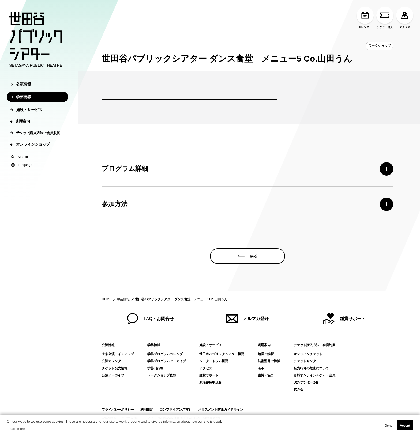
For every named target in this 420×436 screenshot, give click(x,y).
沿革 (261, 368)
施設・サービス (26, 119)
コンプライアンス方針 (176, 409)
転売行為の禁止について (311, 368)
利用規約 (146, 409)
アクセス (404, 18)
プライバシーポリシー (118, 409)
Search (19, 166)
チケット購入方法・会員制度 (35, 142)
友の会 (298, 389)
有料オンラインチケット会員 (314, 375)
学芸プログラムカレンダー (166, 354)
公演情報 (20, 93)
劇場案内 (19, 130)
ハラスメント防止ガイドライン (220, 409)
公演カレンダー (113, 361)
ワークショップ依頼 (161, 375)
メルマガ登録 (247, 318)
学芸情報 (20, 106)
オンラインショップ (30, 153)
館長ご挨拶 (266, 354)
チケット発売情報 (115, 368)
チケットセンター (306, 361)
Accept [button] (405, 425)
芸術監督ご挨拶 (269, 361)
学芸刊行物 (155, 368)
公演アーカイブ (113, 375)
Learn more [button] (16, 429)
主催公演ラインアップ (118, 354)
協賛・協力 (266, 375)
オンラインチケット (308, 354)
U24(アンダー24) (306, 382)
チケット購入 (384, 18)
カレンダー (365, 18)
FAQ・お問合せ (150, 318)
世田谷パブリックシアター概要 (221, 354)
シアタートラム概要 (213, 361)
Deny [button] (388, 425)
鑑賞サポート (344, 318)
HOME (106, 299)
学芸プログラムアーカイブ (166, 361)
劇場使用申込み (210, 382)
